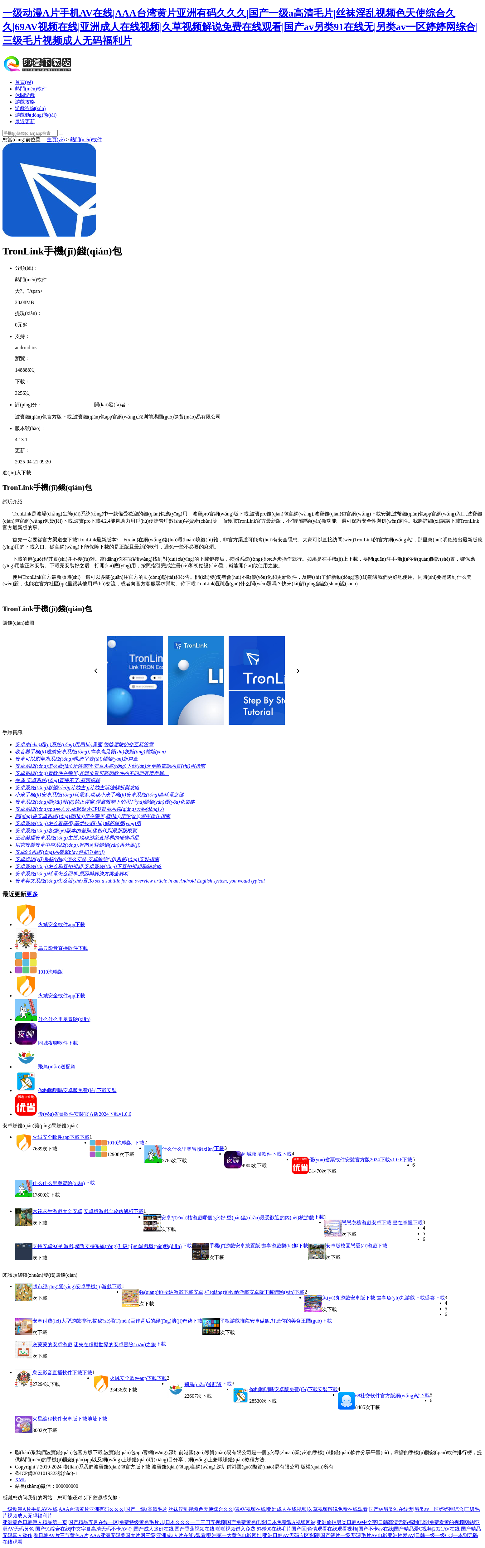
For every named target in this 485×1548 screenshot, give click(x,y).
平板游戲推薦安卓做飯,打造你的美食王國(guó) (271, 1320)
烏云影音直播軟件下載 (63, 948)
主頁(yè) (56, 139)
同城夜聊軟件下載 (58, 1043)
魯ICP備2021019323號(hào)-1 (46, 1473)
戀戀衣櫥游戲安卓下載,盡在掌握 (377, 1222)
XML (20, 1479)
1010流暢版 (50, 972)
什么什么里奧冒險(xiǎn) (64, 1019)
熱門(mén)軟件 (31, 88)
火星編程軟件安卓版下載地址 (64, 1418)
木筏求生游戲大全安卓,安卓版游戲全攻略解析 (82, 1211)
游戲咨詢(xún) (30, 108)
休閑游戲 (25, 95)
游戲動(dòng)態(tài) (35, 115)
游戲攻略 (25, 101)
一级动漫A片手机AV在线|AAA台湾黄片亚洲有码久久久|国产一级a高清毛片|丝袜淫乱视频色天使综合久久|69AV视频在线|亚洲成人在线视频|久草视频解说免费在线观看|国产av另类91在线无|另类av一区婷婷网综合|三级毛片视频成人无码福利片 (240, 26)
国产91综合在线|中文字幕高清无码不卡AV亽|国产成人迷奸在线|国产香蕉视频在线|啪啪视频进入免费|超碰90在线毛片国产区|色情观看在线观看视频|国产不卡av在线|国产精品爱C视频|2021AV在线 (247, 1528)
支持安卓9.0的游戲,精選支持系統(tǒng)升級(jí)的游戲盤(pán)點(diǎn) (107, 1246)
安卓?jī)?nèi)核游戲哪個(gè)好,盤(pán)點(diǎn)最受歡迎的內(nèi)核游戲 (237, 1217)
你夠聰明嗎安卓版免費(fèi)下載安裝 (77, 1090)
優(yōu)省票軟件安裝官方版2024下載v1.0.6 (84, 1114)
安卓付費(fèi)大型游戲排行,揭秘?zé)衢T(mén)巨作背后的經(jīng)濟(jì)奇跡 (112, 1320)
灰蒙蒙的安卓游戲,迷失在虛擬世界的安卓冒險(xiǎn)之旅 (94, 1344)
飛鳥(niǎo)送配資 (56, 1066)
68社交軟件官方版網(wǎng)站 (387, 1395)
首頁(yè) (24, 82)
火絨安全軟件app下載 (61, 924)
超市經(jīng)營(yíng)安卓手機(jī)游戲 (72, 1286)
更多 (32, 894)
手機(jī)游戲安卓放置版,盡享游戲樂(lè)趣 (253, 1245)
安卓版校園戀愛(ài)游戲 (351, 1245)
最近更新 (25, 121)
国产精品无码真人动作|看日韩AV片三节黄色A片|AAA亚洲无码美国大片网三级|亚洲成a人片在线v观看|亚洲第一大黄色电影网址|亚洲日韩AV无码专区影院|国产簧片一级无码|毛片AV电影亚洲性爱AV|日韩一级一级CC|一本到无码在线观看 (241, 1535)
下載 (85, 1137)
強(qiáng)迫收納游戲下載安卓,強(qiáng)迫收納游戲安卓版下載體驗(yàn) (216, 1292)
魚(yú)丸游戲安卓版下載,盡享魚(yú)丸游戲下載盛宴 (378, 1297)
